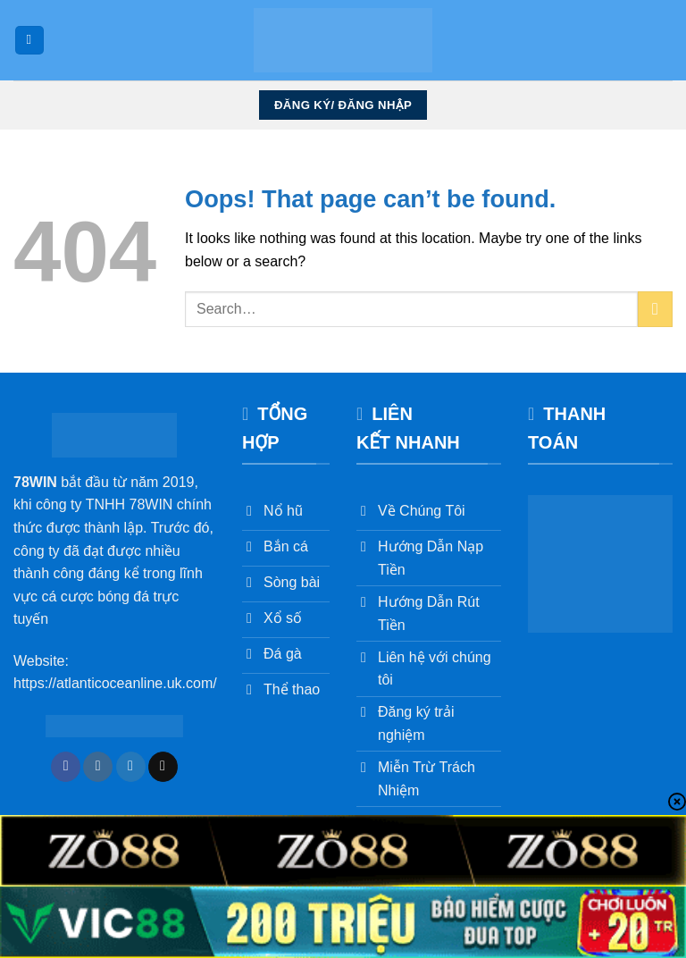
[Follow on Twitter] (131, 767)
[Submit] (655, 308)
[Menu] (29, 40)
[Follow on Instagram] (98, 767)
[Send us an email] (163, 767)
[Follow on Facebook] (65, 767)
